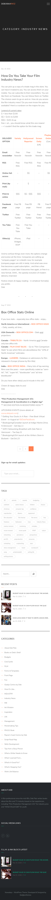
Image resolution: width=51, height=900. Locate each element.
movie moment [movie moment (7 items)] (8, 531)
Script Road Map (10, 739)
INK (5, 703)
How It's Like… (9, 689)
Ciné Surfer (8, 662)
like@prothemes (25, 895)
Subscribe (42, 473)
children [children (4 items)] (32, 505)
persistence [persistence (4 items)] (20, 535)
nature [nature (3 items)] (44, 531)
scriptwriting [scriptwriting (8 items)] (20, 543)
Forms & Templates (11, 671)
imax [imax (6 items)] (29, 522)
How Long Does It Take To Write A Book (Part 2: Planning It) (31, 618)
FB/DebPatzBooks (27, 419)
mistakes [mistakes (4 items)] (34, 526)
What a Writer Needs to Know (15, 753)
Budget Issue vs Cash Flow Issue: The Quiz (29, 606)
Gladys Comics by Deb (13, 684)
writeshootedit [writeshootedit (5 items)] (17, 552)
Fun (5, 680)
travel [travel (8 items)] (23, 548)
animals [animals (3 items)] (14, 500)
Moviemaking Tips (11, 726)
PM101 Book (9, 730)
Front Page (8, 675)
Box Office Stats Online (17, 312)
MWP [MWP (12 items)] (34, 531)
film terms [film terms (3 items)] (34, 518)
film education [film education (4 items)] (8, 518)
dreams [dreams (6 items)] (20, 513)
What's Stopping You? (12, 767)
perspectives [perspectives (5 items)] (33, 535)
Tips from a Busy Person (13, 749)
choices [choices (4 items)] (43, 505)
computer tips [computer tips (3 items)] (20, 509)
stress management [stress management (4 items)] (10, 548)
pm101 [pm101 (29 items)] (6, 539)
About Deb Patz (10, 648)
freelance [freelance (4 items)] (6, 522)
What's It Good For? (12, 762)
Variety (18, 138)
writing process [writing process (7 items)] (8, 556)
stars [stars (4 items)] (31, 543)
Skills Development (11, 744)
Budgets (7, 657)
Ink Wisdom (9, 707)
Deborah (8, 3)
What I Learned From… (13, 758)
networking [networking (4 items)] (7, 535)
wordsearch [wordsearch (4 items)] (34, 548)
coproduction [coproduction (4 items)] (8, 513)
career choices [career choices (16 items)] (19, 505)
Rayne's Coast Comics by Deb (15, 735)
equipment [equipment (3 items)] (31, 513)
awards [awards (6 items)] (24, 500)
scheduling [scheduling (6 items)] (7, 543)
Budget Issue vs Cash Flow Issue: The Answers (31, 593)
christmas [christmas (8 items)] (7, 509)
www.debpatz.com (9, 413)
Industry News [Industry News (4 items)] (41, 522)
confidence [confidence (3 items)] (33, 509)
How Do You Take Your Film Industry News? (20, 77)
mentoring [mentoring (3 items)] (23, 526)
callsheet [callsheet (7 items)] (6, 505)
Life (5, 717)
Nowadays (8, 892)
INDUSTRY (8, 694)
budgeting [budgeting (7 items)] (36, 500)
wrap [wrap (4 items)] (5, 552)
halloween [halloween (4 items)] (18, 522)
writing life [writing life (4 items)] (31, 552)
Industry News (9, 698)
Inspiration (8, 712)
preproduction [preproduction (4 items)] (18, 539)
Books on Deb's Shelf (12, 652)
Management (9, 721)
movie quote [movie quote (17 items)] (22, 531)
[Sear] (33, 574)
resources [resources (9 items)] (32, 539)
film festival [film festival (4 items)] (21, 518)
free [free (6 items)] (45, 518)
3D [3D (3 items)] (5, 500)
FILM (6, 666)
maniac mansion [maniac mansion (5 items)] (8, 526)
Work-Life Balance (11, 771)
